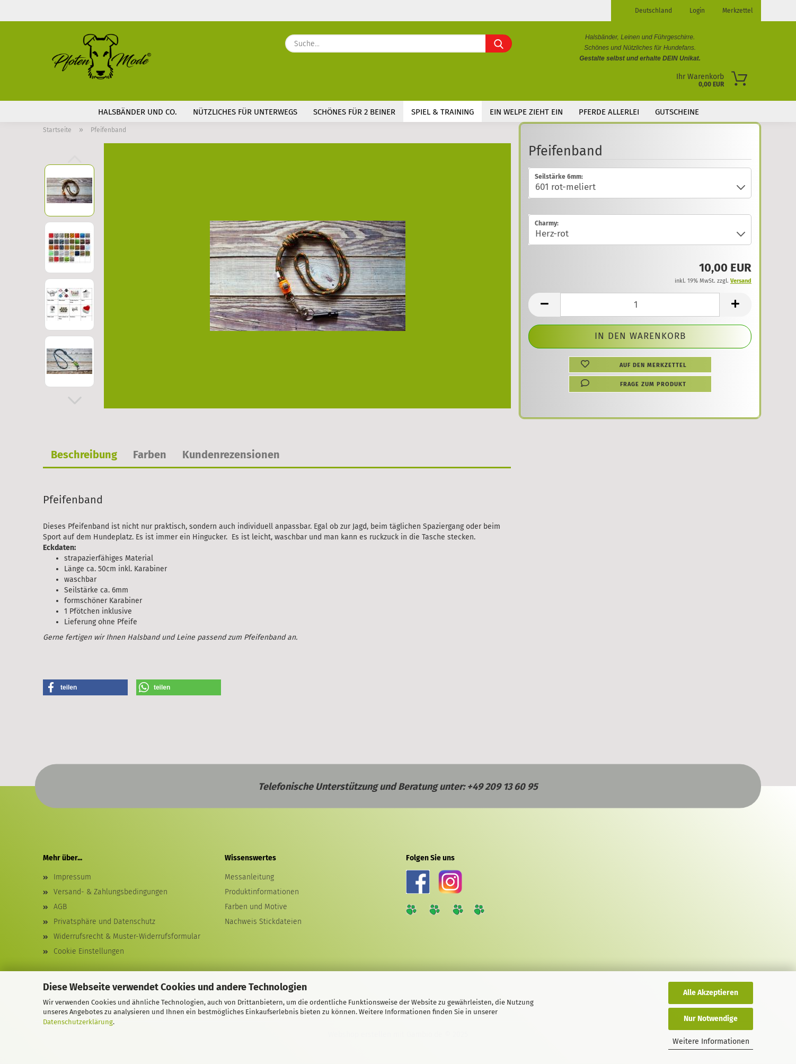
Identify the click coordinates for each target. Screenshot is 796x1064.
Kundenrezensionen (231, 454)
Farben (149, 454)
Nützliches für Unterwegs (245, 112)
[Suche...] (498, 43)
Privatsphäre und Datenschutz (104, 921)
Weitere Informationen (711, 1041)
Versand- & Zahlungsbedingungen (110, 891)
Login (696, 10)
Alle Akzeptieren (710, 992)
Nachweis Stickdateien (263, 921)
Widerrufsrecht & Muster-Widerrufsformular (127, 936)
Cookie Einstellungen (89, 951)
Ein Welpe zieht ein (526, 112)
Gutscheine (677, 112)
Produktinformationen (262, 891)
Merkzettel (737, 10)
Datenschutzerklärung (78, 1022)
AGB (60, 906)
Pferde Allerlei (609, 112)
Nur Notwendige (711, 1018)
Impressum (72, 877)
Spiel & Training (442, 112)
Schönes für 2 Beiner (354, 112)
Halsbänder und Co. (137, 112)
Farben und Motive (256, 906)
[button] (75, 400)
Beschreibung (84, 454)
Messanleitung (249, 877)
